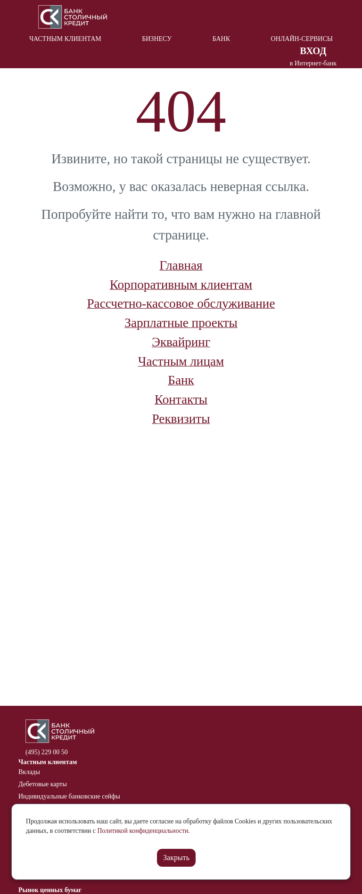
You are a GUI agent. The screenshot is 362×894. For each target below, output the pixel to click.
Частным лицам (181, 361)
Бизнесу (157, 38)
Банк (221, 38)
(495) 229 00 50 (46, 752)
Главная (180, 265)
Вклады (29, 771)
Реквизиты (181, 419)
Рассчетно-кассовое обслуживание (181, 303)
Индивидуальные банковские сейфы (69, 796)
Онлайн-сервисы (302, 38)
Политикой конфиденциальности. (143, 830)
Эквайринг (181, 342)
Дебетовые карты (42, 784)
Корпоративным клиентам (181, 285)
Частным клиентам (65, 38)
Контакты (181, 399)
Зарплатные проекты (180, 323)
